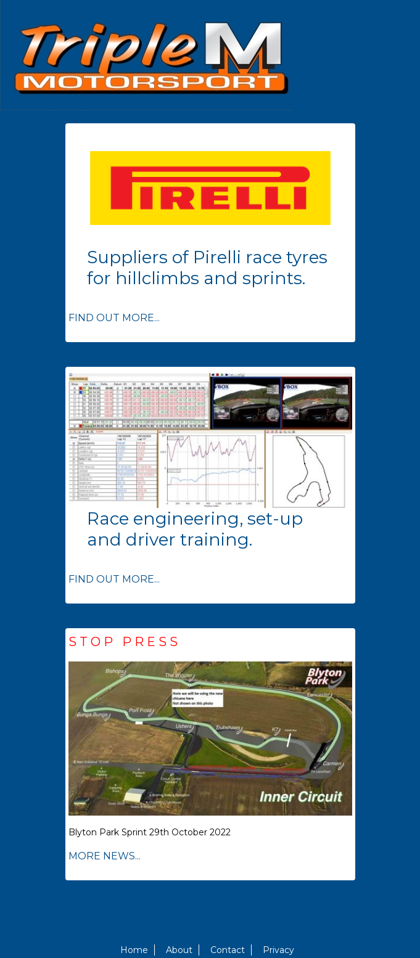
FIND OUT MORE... (114, 318)
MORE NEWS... (104, 856)
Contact (227, 950)
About (179, 950)
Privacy (278, 950)
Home (134, 950)
